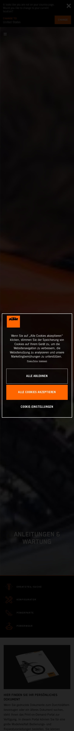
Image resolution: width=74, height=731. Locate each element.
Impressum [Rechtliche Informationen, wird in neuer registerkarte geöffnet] (43, 361)
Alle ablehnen (37, 376)
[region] (37, 365)
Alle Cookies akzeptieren (37, 392)
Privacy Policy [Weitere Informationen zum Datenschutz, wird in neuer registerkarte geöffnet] (32, 361)
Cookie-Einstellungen (37, 407)
